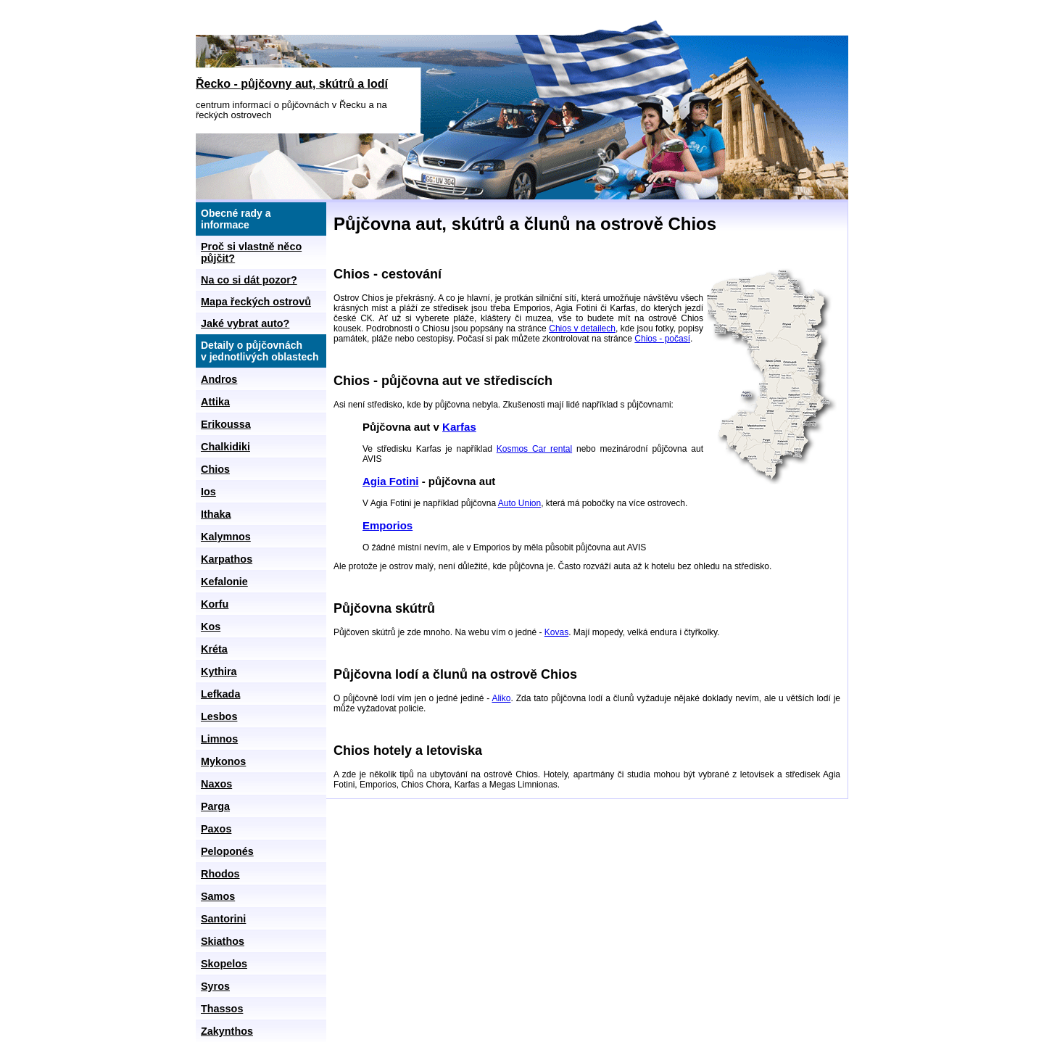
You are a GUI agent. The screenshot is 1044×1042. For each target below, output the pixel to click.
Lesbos (219, 716)
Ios (208, 491)
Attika (215, 402)
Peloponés (227, 851)
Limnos (219, 739)
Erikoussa (226, 424)
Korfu (214, 604)
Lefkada (220, 694)
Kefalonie (224, 581)
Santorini (223, 919)
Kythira (219, 671)
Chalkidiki (225, 446)
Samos (218, 896)
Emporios (387, 525)
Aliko (501, 698)
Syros (215, 986)
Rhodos (220, 874)
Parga (215, 806)
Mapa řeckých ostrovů (256, 301)
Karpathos (226, 559)
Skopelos (224, 963)
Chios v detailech (582, 328)
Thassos (222, 1008)
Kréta (214, 649)
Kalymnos (226, 536)
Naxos (216, 784)
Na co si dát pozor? (249, 280)
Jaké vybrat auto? (245, 323)
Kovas (556, 632)
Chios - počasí (662, 339)
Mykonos (223, 761)
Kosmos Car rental (534, 449)
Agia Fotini (390, 481)
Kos (210, 626)
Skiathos (222, 941)
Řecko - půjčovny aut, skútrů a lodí (292, 84)
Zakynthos (227, 1031)
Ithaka (216, 514)
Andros (219, 379)
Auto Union (519, 503)
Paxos (216, 829)
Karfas (459, 427)
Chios (215, 469)
